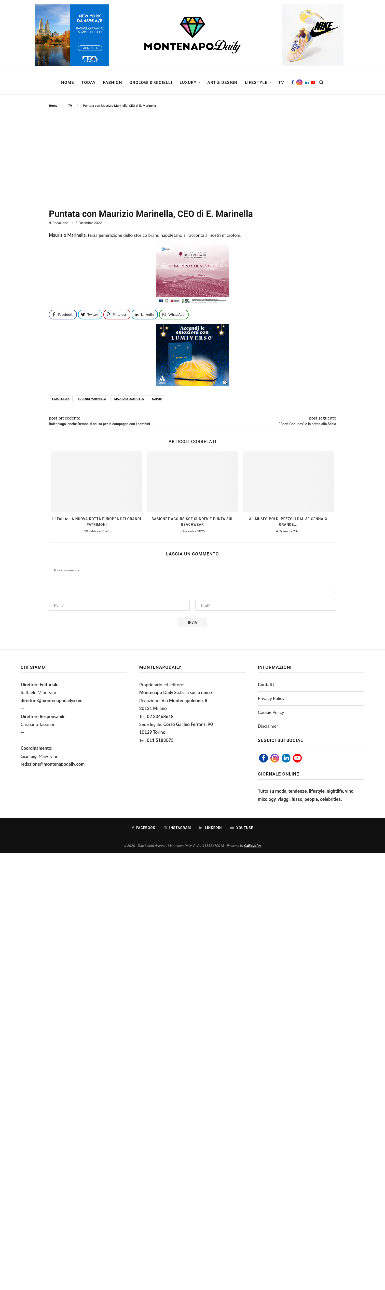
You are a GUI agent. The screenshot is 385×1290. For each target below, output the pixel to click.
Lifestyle (256, 82)
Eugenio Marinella (92, 398)
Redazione (60, 223)
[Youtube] (313, 82)
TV (281, 82)
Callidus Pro (252, 845)
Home (67, 82)
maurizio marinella (129, 398)
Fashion (112, 82)
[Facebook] (292, 82)
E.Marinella (60, 398)
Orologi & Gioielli (150, 82)
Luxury (188, 82)
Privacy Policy (271, 698)
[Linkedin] (307, 82)
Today (88, 82)
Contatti (266, 684)
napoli (157, 398)
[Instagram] (299, 82)
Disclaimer (268, 726)
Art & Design (222, 82)
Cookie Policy (271, 712)
